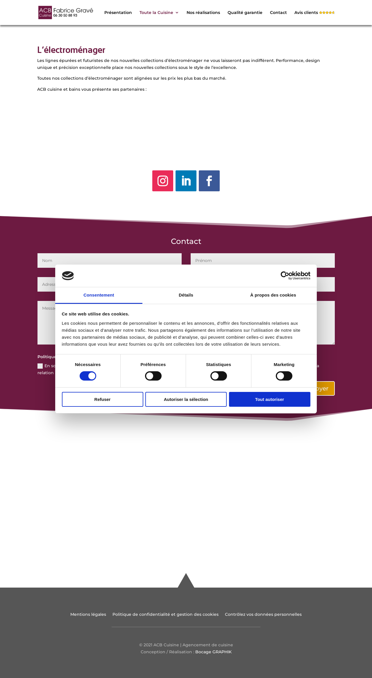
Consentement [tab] (98, 294)
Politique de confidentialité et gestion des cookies (165, 614)
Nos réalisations (203, 12)
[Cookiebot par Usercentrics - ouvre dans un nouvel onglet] (285, 275)
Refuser (102, 399)
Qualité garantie (245, 12)
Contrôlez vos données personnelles (263, 614)
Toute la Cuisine (156, 12)
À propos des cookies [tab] (273, 294)
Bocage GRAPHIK (213, 651)
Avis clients (306, 12)
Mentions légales (88, 614)
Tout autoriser (269, 399)
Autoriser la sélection (186, 399)
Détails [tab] (186, 294)
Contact (278, 12)
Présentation (118, 12)
